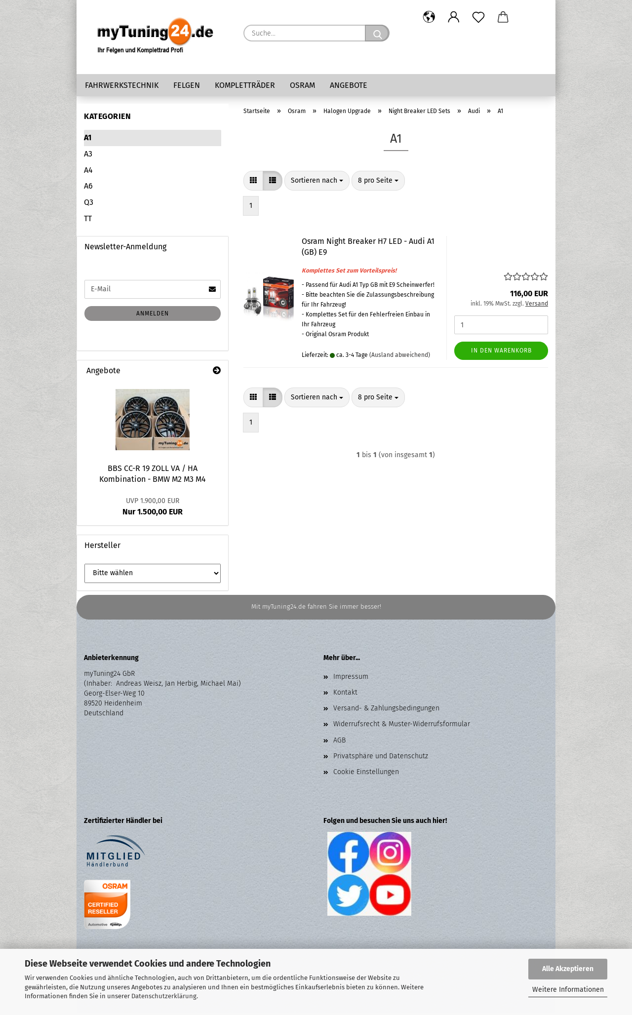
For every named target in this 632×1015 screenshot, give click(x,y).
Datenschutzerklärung (164, 996)
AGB (339, 743)
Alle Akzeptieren (567, 969)
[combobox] (317, 183)
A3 (88, 156)
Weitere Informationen (568, 989)
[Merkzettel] (478, 17)
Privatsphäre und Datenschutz (380, 758)
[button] (429, 17)
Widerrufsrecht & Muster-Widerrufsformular (401, 726)
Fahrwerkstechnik (121, 85)
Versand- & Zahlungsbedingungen (386, 710)
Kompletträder (245, 85)
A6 (88, 188)
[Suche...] (377, 33)
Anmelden (152, 315)
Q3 (88, 204)
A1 (87, 140)
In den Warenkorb (501, 353)
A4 (88, 172)
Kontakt (345, 695)
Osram (302, 85)
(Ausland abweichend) (399, 357)
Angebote (348, 85)
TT (88, 221)
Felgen (186, 85)
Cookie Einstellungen (366, 774)
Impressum (350, 679)
